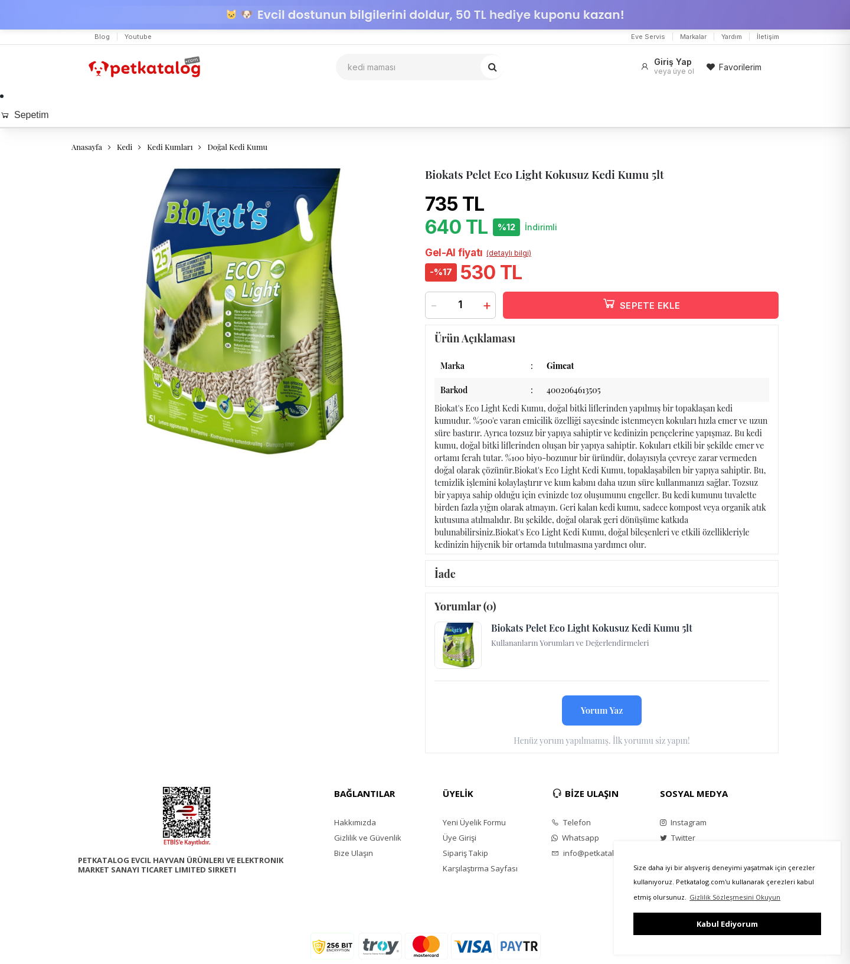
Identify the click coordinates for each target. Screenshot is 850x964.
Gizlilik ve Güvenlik (367, 837)
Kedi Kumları (169, 147)
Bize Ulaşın (353, 853)
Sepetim (24, 115)
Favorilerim (733, 67)
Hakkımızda (355, 822)
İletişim (768, 36)
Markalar (693, 36)
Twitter (677, 837)
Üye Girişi (459, 837)
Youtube (138, 36)
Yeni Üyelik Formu (474, 822)
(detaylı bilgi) (508, 253)
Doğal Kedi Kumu (237, 147)
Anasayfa (86, 147)
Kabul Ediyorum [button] (727, 924)
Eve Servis (648, 36)
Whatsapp (575, 837)
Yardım (731, 36)
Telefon (571, 822)
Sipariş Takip (465, 853)
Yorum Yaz (602, 710)
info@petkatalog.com (595, 853)
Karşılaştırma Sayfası (480, 868)
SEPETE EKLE (641, 303)
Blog (102, 36)
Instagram (683, 822)
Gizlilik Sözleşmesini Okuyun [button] (734, 897)
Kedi (124, 147)
